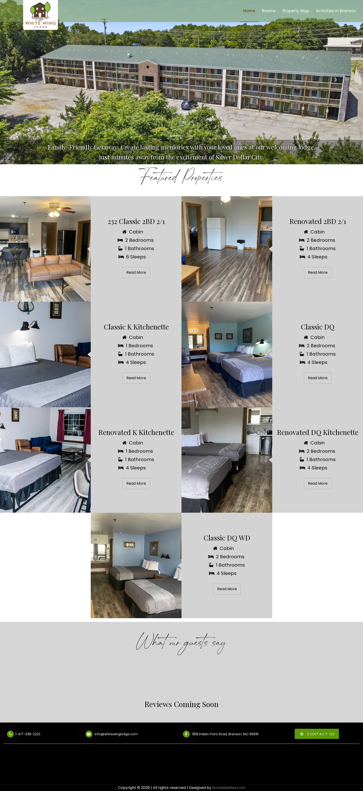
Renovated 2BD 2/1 (317, 221)
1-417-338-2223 (23, 735)
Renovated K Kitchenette (136, 432)
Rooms (269, 11)
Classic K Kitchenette (136, 326)
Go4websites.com (228, 787)
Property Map (296, 11)
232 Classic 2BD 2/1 (136, 221)
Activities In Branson (336, 11)
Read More (136, 272)
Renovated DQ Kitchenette (317, 432)
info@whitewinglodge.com (111, 735)
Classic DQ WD (226, 537)
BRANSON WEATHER (181, 767)
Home (249, 11)
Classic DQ (318, 326)
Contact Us (317, 734)
